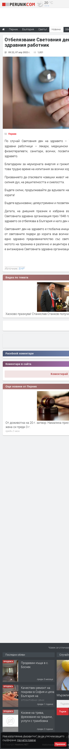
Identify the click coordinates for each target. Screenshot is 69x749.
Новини (56, 29)
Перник (12, 133)
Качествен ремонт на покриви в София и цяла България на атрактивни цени (37, 694)
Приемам (60, 744)
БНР (21, 268)
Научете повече (26, 740)
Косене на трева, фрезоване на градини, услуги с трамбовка (36, 717)
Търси (62, 711)
